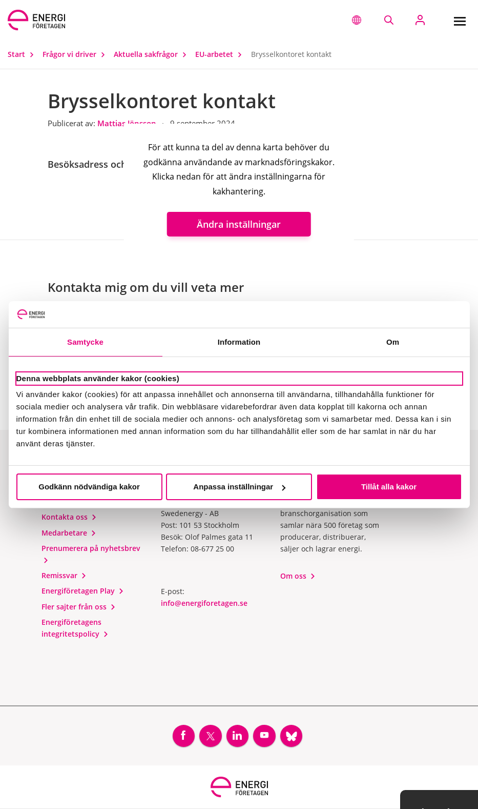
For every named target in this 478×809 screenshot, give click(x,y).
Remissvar (64, 575)
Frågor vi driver (76, 54)
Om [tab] (392, 342)
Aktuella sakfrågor (152, 54)
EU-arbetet (220, 54)
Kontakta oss (69, 517)
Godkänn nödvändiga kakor (89, 486)
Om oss (298, 576)
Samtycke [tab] (85, 342)
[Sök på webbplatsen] (389, 20)
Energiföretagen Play (82, 591)
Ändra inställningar (239, 224)
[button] (356, 20)
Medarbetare (68, 533)
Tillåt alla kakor (389, 486)
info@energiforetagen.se (204, 603)
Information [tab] (239, 342)
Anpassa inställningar (239, 486)
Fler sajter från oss (78, 606)
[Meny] (459, 20)
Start (23, 54)
